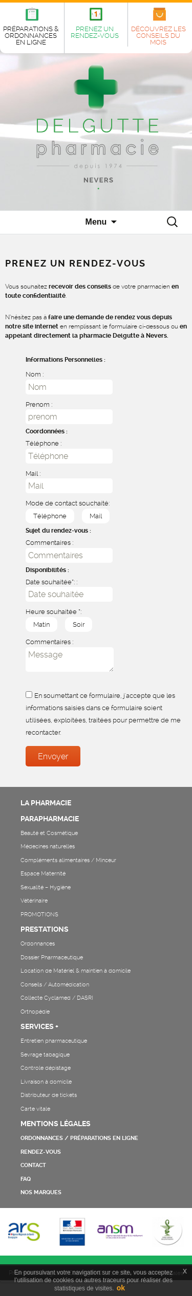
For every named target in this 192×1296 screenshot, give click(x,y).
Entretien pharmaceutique (53, 1041)
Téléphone (46, 515)
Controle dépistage (45, 1068)
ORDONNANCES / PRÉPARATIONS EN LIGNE (79, 1138)
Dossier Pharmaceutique (51, 957)
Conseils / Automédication (54, 984)
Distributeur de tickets (48, 1095)
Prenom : (39, 404)
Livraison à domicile (46, 1082)
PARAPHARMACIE (49, 819)
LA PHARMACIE (45, 803)
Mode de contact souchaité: (68, 503)
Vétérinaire (34, 900)
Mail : (33, 473)
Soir (74, 624)
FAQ (25, 1179)
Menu (96, 221)
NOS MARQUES (40, 1192)
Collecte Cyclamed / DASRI (56, 998)
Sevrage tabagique (45, 1054)
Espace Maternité (43, 873)
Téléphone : (43, 443)
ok (121, 1288)
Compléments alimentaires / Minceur (68, 860)
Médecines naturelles (47, 846)
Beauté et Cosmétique (49, 833)
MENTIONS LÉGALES (55, 1123)
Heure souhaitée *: (53, 612)
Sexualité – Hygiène (45, 887)
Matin (38, 624)
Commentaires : (49, 542)
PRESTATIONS (44, 929)
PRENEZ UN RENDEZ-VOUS (95, 32)
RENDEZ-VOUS (40, 1152)
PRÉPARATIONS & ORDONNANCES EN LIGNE (31, 35)
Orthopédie (35, 1011)
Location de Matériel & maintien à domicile (75, 971)
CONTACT (33, 1165)
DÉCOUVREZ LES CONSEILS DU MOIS (158, 35)
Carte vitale (35, 1109)
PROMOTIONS (39, 914)
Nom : (35, 374)
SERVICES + (39, 1026)
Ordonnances (37, 943)
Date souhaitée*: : (51, 582)
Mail (92, 515)
